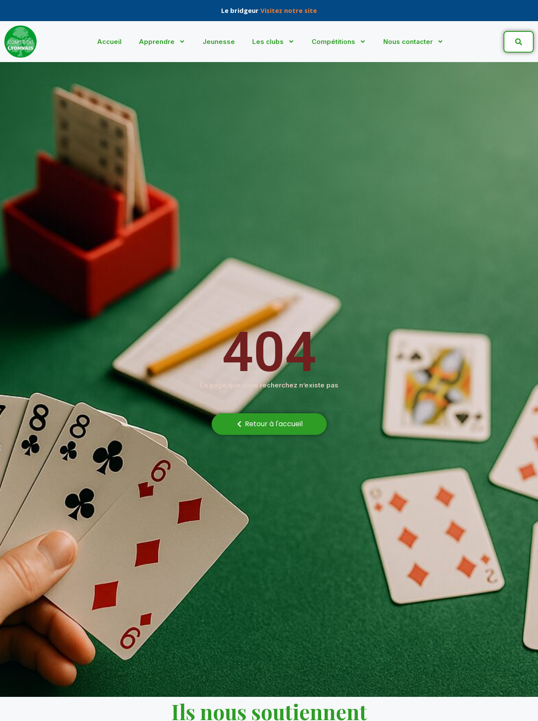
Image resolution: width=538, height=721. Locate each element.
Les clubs (273, 41)
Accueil (109, 41)
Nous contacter (413, 41)
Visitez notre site (288, 10)
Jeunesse (219, 41)
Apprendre (162, 41)
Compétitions (339, 41)
